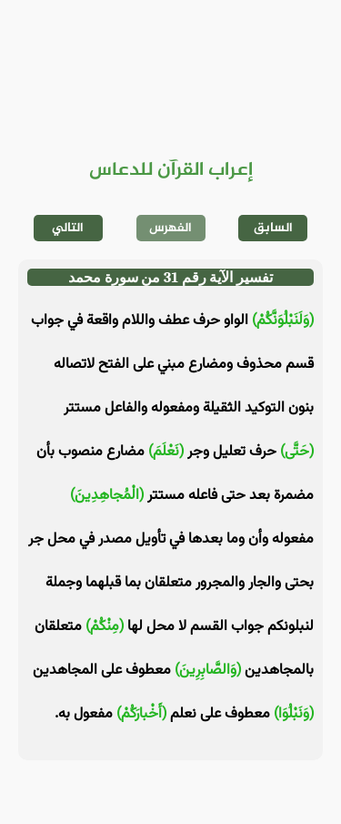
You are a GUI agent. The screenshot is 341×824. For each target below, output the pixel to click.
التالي (68, 228)
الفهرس (170, 228)
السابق (273, 228)
